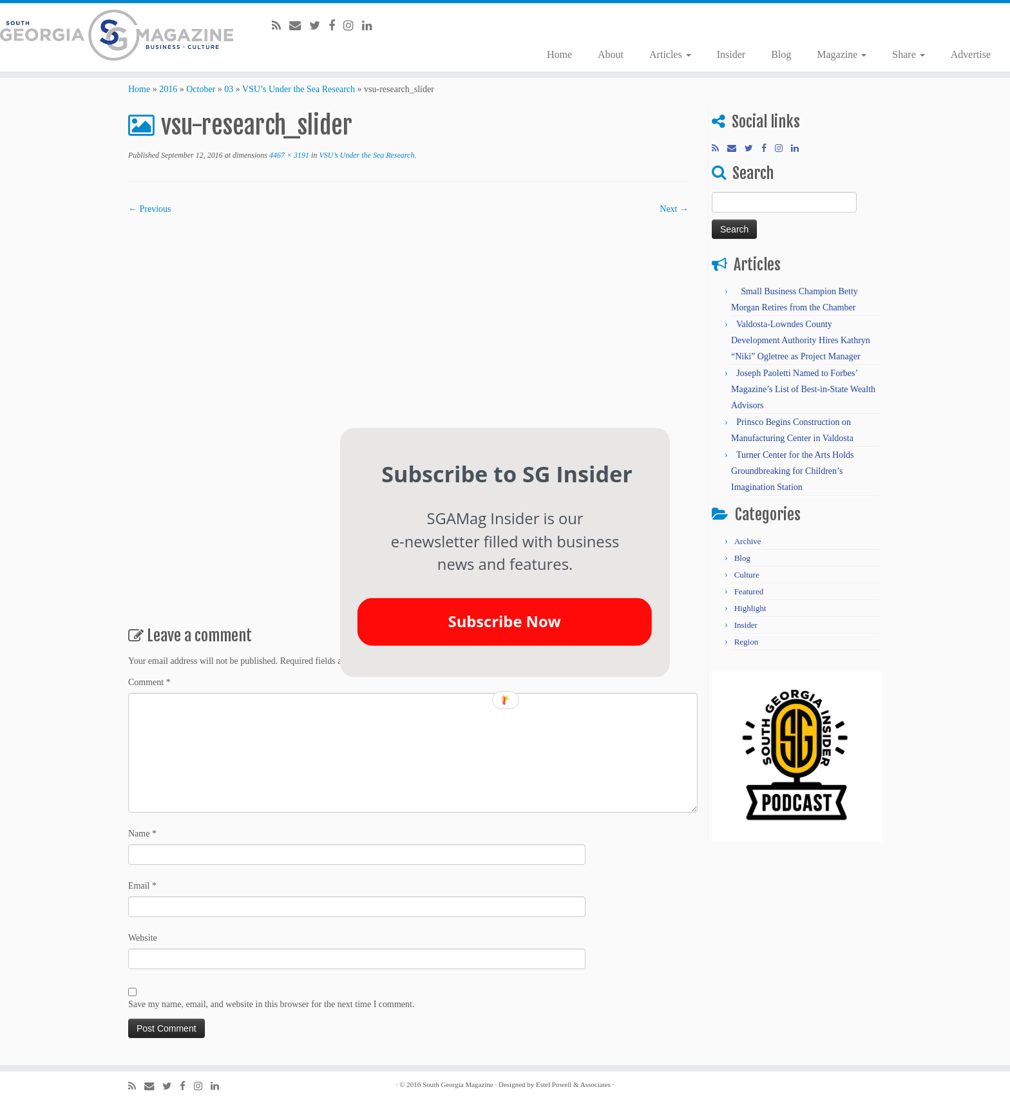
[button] (507, 473)
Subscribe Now (504, 621)
